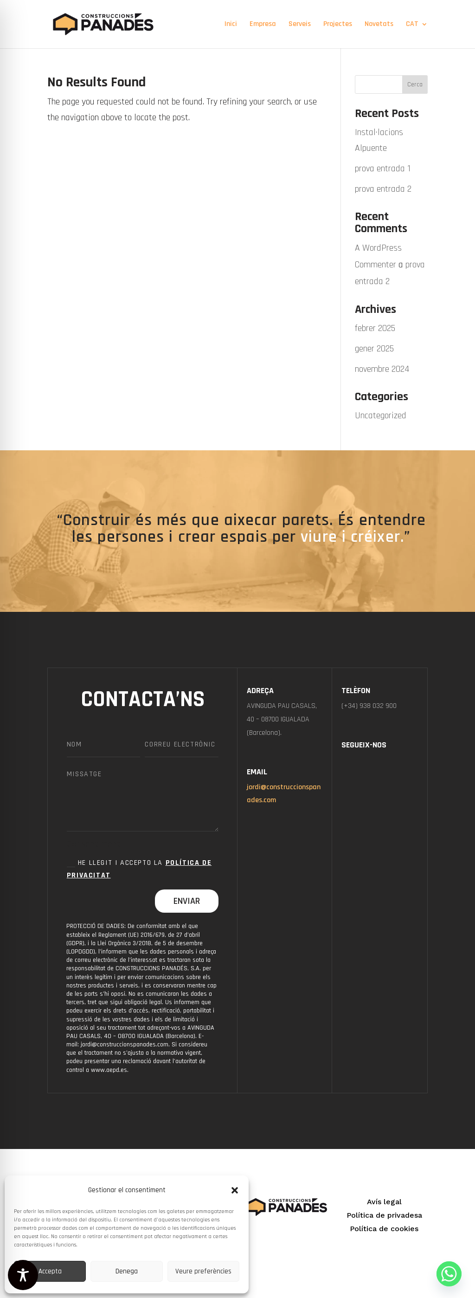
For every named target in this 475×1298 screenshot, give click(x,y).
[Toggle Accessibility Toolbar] (23, 1275)
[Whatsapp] (449, 1273)
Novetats (379, 25)
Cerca (415, 84)
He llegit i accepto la (139, 869)
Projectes (337, 25)
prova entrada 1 (383, 168)
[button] (234, 1190)
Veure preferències (203, 1271)
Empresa (263, 25)
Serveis (300, 25)
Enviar (186, 901)
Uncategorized (380, 415)
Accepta (50, 1271)
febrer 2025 (375, 328)
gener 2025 (374, 349)
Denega (127, 1271)
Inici (231, 25)
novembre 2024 (382, 369)
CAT (412, 25)
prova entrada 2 (383, 189)
